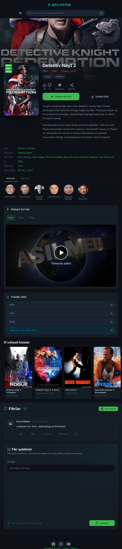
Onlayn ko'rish (61, 96)
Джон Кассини (71, 157)
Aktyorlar (10, 178)
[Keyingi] (117, 372)
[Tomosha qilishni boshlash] (61, 256)
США (54, 71)
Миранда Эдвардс (88, 157)
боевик (48, 76)
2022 (45, 71)
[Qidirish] (101, 13)
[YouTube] (68, 544)
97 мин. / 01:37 (68, 71)
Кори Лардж (38, 157)
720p (21, 217)
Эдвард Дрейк (25, 152)
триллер (59, 76)
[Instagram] (61, 544)
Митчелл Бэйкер (54, 157)
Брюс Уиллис (24, 157)
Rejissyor (25, 178)
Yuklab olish (100, 96)
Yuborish (102, 523)
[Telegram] (53, 544)
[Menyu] (20, 13)
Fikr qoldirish (108, 408)
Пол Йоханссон (106, 157)
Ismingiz (11, 461)
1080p (31, 217)
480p (11, 217)
